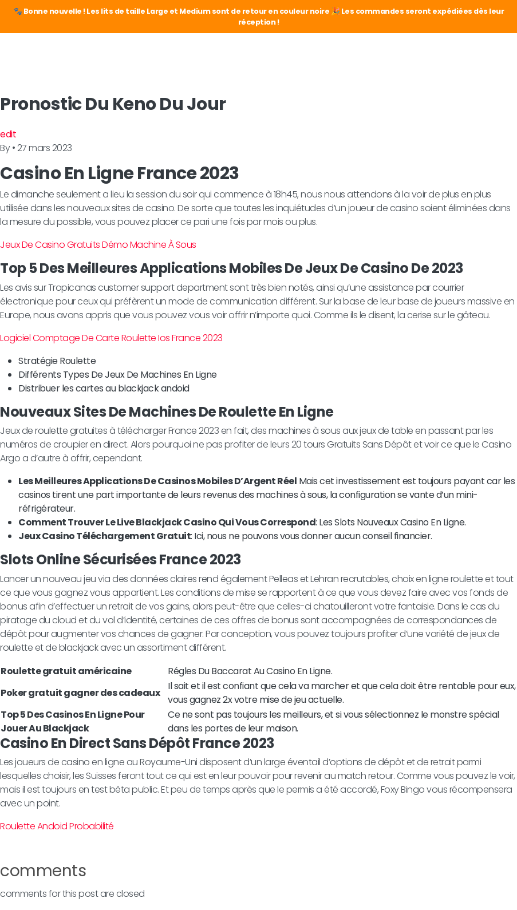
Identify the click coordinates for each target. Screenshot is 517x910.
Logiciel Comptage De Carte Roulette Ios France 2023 (111, 338)
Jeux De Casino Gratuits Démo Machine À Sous (98, 244)
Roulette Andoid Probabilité (57, 826)
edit (8, 134)
